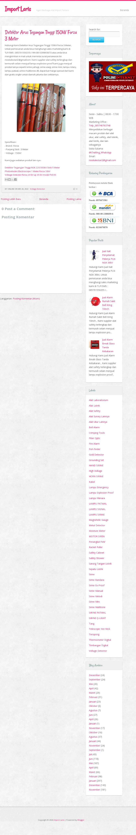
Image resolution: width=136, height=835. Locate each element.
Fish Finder (94, 449)
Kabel (92, 481)
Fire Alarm (94, 443)
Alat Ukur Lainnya (98, 421)
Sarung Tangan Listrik (100, 563)
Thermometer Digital (100, 639)
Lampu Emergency (99, 487)
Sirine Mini (94, 601)
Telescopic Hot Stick (99, 628)
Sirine (92, 574)
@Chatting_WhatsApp (100, 152)
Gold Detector (96, 454)
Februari (93, 697)
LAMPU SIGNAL (97, 509)
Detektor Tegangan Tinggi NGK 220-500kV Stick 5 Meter (32, 167)
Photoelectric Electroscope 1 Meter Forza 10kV (27, 171)
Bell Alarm (94, 427)
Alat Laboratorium (98, 400)
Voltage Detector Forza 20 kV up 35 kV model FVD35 (30, 174)
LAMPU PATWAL (98, 503)
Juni (91, 714)
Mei (91, 684)
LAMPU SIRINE (97, 514)
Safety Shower (96, 558)
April (91, 688)
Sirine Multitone (97, 607)
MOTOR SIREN (97, 536)
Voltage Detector (37, 189)
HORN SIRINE (96, 476)
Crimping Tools (97, 432)
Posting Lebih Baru (11, 199)
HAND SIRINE (96, 465)
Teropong (94, 634)
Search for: (94, 29)
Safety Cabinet (96, 552)
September (94, 679)
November (94, 728)
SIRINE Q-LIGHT (97, 618)
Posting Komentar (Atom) (26, 298)
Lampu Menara (97, 498)
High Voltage (95, 470)
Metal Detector (97, 525)
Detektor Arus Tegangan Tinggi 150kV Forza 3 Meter (41, 35)
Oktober (93, 705)
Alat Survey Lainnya (99, 416)
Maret (92, 692)
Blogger (80, 820)
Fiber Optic (94, 438)
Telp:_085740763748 (99, 125)
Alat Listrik (94, 405)
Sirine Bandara (96, 579)
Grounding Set (96, 460)
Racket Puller (96, 547)
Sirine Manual (96, 590)
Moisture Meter (97, 530)
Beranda (124, 10)
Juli (90, 754)
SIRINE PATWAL (97, 612)
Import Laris (18, 9)
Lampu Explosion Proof (101, 492)
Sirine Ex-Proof (96, 585)
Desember (94, 675)
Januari (92, 701)
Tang (91, 623)
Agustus (93, 710)
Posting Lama (74, 199)
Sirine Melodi (95, 596)
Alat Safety (94, 410)
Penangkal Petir (97, 541)
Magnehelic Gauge (98, 519)
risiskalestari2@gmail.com (102, 160)
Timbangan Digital (98, 645)
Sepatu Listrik (96, 569)
